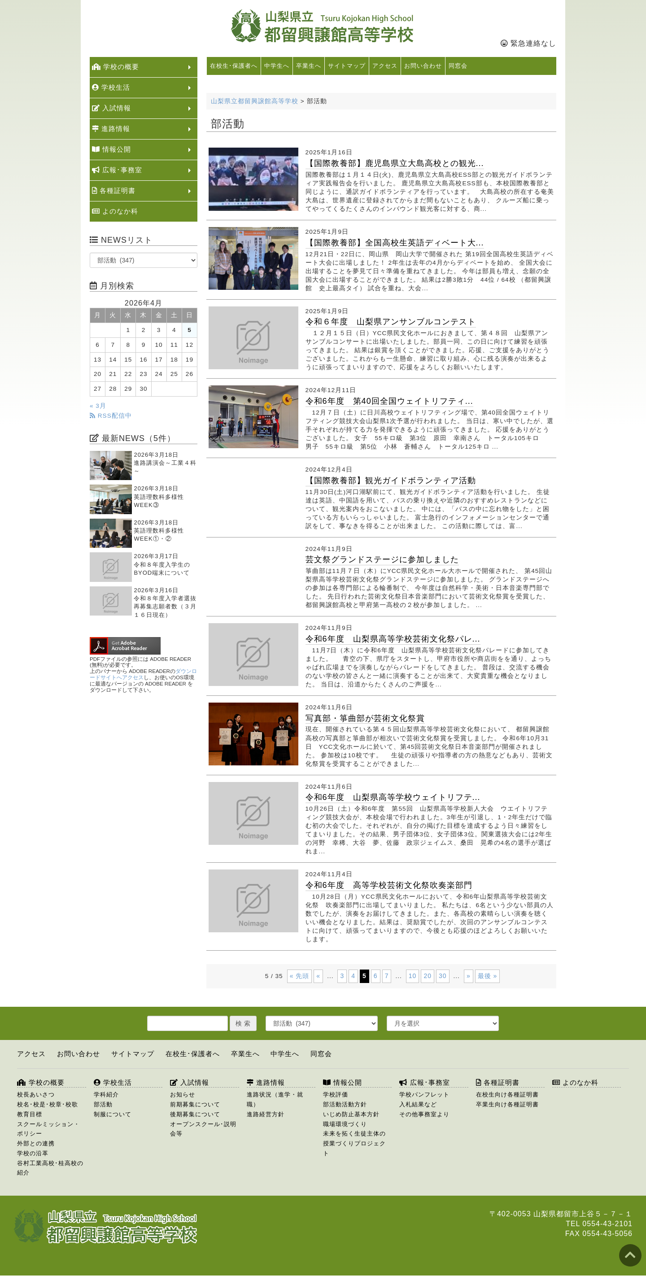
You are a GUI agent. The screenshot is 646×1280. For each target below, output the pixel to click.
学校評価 (335, 1094)
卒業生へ (308, 65)
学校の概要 (115, 66)
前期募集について (195, 1104)
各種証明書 (113, 190)
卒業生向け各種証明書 (507, 1104)
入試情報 (111, 108)
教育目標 (29, 1114)
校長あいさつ (36, 1094)
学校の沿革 (32, 1153)
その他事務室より (424, 1114)
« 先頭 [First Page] (300, 975)
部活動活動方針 (345, 1104)
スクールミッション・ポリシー (48, 1129)
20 (427, 975)
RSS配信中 (111, 415)
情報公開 (111, 149)
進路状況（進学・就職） (275, 1099)
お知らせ (182, 1094)
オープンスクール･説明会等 (203, 1129)
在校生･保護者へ (234, 65)
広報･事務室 (117, 170)
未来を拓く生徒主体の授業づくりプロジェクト (354, 1143)
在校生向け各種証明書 (507, 1094)
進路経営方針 (265, 1114)
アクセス (384, 65)
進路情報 (111, 128)
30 (443, 975)
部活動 (103, 1104)
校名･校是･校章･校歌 (47, 1104)
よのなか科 (115, 211)
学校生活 (111, 87)
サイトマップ (347, 65)
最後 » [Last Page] (488, 975)
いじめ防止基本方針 (351, 1114)
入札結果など (418, 1104)
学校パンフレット (424, 1094)
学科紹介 (106, 1094)
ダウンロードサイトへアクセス (143, 674)
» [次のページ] (469, 975)
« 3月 (98, 405)
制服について (112, 1114)
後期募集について (195, 1114)
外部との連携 (36, 1143)
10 (413, 975)
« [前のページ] (318, 975)
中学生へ (276, 65)
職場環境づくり (345, 1124)
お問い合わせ (423, 65)
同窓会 (458, 65)
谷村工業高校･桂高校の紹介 (50, 1168)
